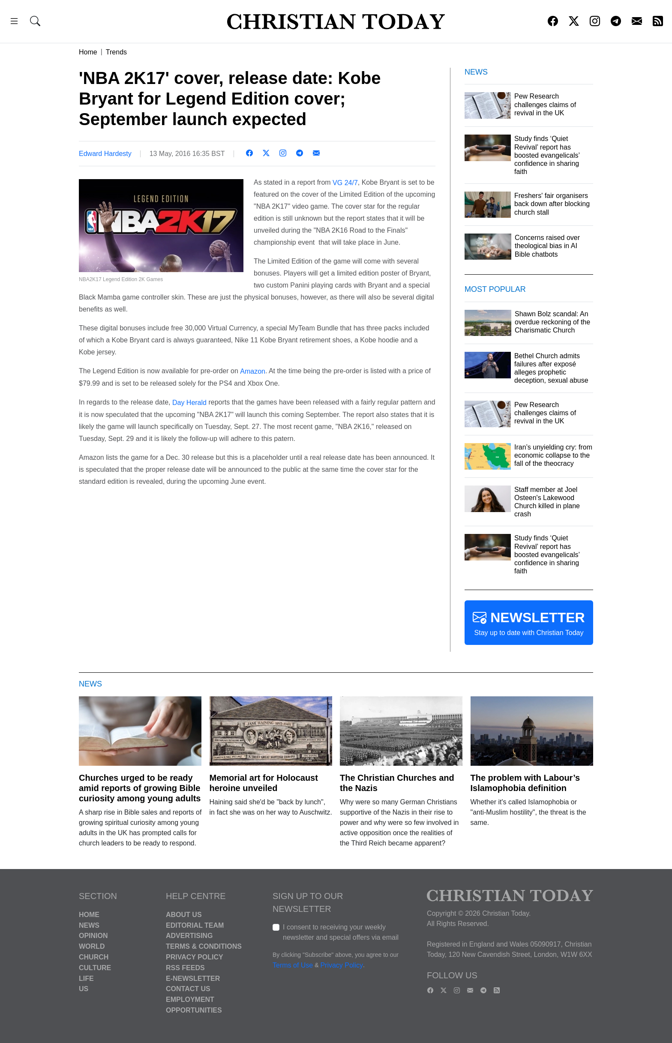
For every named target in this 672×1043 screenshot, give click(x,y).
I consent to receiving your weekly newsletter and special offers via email (341, 932)
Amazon (252, 371)
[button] (14, 22)
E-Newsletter (193, 978)
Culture (95, 967)
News (89, 925)
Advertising (189, 935)
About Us (184, 914)
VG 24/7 (345, 182)
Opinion (93, 935)
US (83, 988)
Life (86, 978)
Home (88, 52)
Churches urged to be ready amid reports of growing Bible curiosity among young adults (140, 788)
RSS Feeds (185, 967)
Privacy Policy (194, 957)
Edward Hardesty (105, 153)
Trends (116, 52)
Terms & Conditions (204, 946)
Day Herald (189, 402)
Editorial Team (195, 925)
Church (93, 957)
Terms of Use (293, 965)
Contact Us (188, 988)
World (92, 946)
